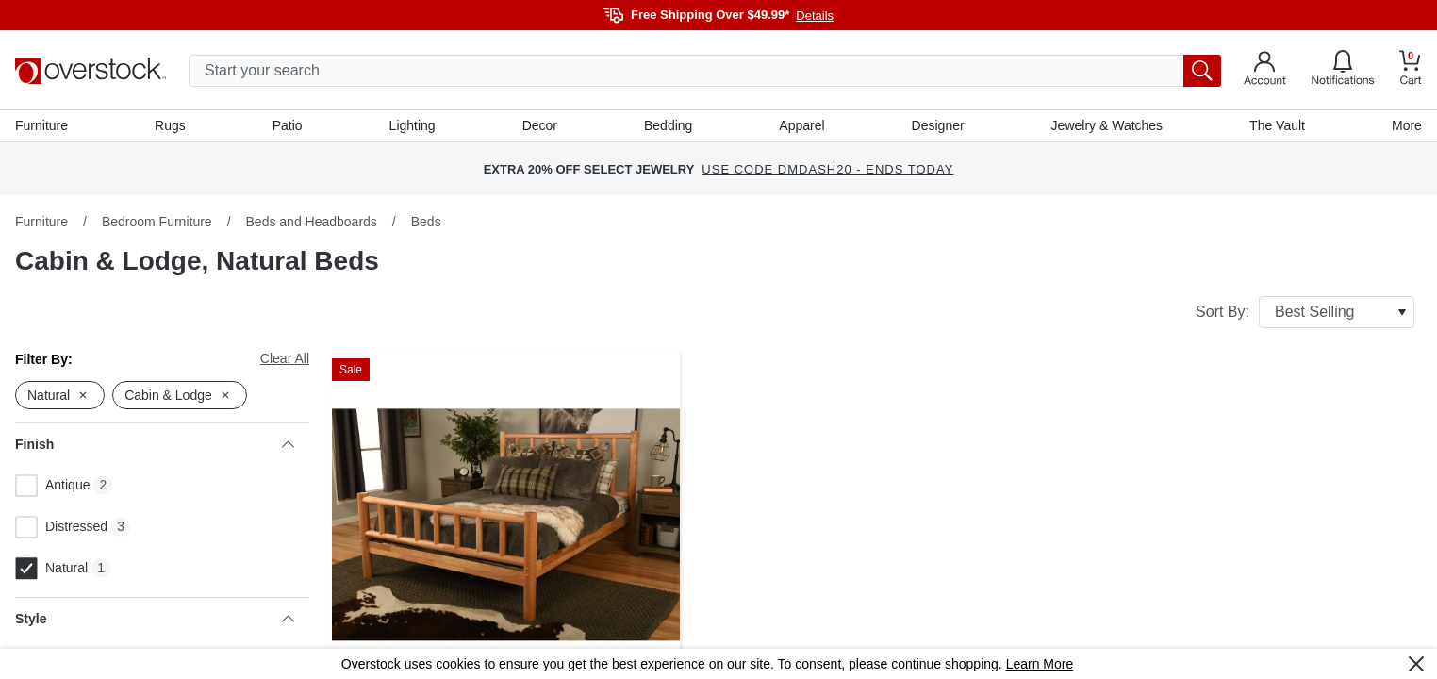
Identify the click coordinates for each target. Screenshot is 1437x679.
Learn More (1040, 663)
